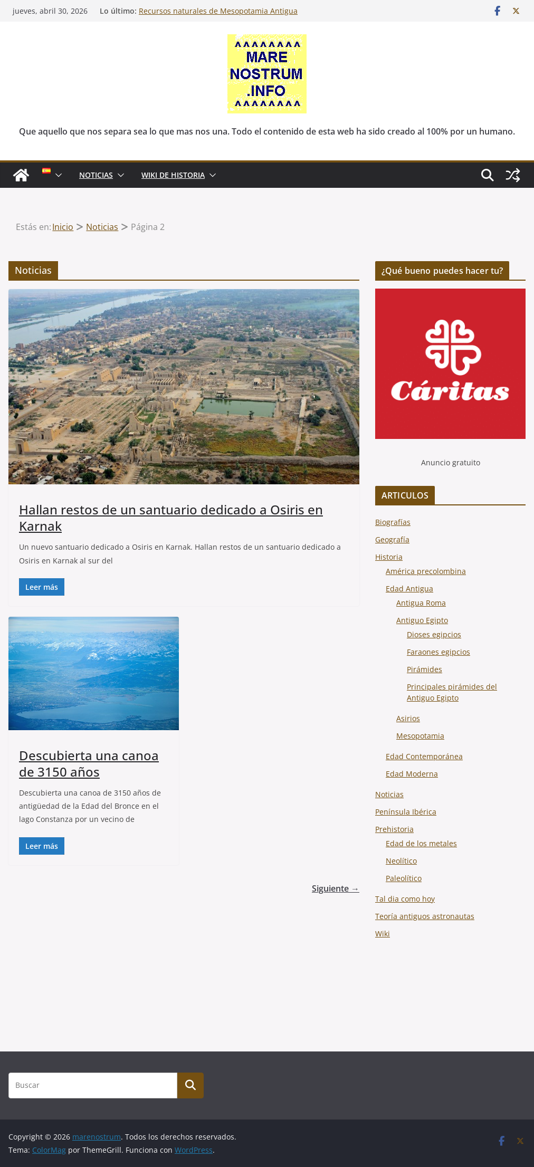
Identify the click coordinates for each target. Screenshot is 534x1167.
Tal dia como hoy (405, 899)
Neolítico (401, 861)
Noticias (389, 794)
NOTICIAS (96, 175)
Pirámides (424, 669)
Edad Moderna (412, 774)
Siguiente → (335, 888)
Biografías (393, 522)
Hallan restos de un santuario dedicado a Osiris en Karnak (171, 517)
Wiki (382, 934)
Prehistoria (394, 829)
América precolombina (426, 571)
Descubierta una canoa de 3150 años (89, 763)
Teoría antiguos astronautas (424, 916)
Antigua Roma (421, 603)
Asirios (408, 718)
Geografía (392, 539)
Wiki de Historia (173, 175)
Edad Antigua (409, 589)
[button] (56, 175)
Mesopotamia (420, 736)
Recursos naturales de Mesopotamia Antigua (218, 11)
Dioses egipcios (434, 634)
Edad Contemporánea (424, 756)
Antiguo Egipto (422, 620)
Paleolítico (404, 878)
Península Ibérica (405, 812)
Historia (389, 557)
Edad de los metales (421, 843)
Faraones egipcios (438, 652)
